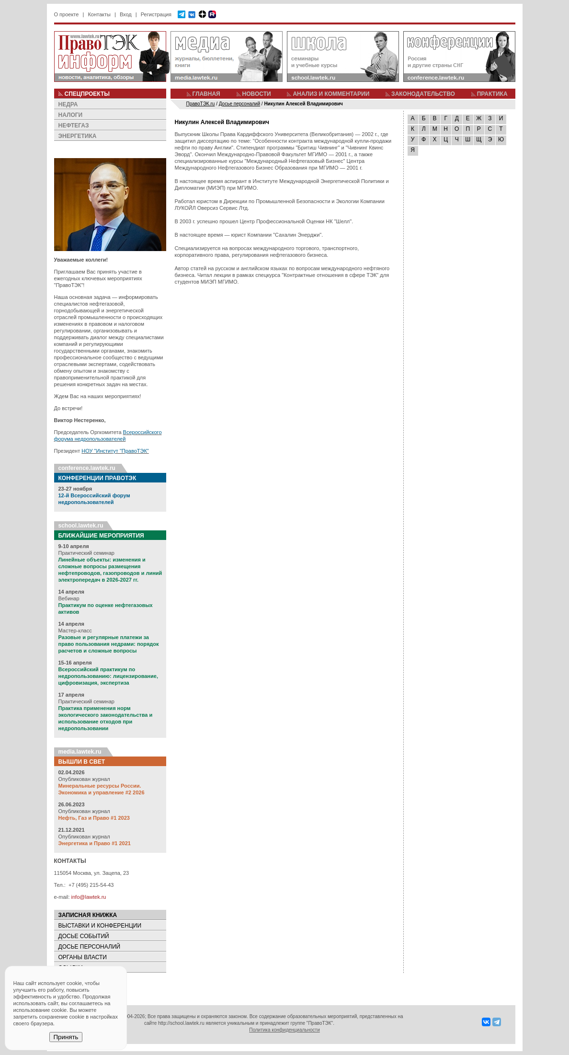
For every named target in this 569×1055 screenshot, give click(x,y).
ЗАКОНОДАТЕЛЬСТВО (423, 94)
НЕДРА (68, 104)
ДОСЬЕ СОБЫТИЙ (83, 936)
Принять (65, 1037)
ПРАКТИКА (492, 94)
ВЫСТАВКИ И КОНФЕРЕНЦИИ (100, 925)
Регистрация (156, 14)
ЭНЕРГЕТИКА (77, 136)
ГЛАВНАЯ (206, 94)
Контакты (99, 14)
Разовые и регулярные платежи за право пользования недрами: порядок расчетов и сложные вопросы (108, 644)
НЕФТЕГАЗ (73, 125)
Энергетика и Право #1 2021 (94, 843)
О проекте (66, 14)
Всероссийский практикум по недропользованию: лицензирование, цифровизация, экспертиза (108, 676)
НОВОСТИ (256, 94)
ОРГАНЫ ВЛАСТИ (82, 957)
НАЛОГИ (70, 115)
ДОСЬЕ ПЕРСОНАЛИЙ (89, 946)
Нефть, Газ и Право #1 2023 (94, 818)
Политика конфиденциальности (284, 1029)
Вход (126, 14)
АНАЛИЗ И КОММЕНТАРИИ (331, 94)
